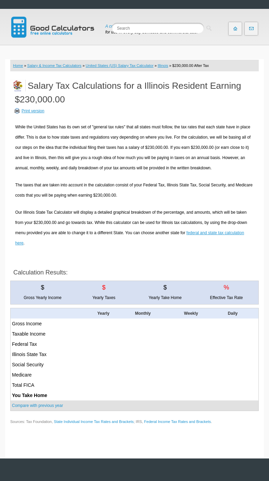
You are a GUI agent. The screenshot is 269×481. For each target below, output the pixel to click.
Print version (33, 111)
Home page (235, 28)
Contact (251, 28)
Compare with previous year (37, 405)
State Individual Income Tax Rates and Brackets (94, 422)
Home (18, 65)
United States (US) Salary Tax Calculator (120, 65)
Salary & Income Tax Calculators (54, 65)
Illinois (163, 65)
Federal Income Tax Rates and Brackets (177, 422)
